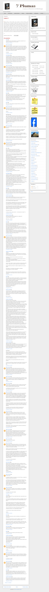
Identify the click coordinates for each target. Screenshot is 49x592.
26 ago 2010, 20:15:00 (9, 559)
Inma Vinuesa (8, 462)
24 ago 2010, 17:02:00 (9, 53)
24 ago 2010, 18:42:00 (9, 146)
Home (5, 13)
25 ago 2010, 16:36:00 (9, 485)
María (7, 39)
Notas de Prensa (33, 168)
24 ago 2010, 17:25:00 (9, 91)
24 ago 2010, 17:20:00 (9, 78)
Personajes (32, 176)
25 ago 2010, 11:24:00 (9, 348)
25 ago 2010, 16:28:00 (9, 460)
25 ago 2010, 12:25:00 (9, 365)
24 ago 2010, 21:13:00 (9, 249)
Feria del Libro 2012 (34, 179)
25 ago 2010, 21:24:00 (9, 524)
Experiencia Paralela (34, 141)
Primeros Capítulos (29, 13)
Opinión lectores (17, 13)
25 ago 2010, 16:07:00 (9, 427)
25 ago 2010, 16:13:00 (9, 441)
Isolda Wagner (8, 55)
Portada (32, 163)
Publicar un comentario (8, 582)
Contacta (41, 13)
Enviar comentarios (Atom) (18, 589)
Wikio (32, 191)
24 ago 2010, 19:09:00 (9, 171)
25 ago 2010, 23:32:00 (9, 529)
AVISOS (32, 171)
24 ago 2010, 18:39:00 (9, 140)
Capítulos (32, 143)
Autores (23, 13)
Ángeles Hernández (9, 251)
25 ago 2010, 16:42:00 (9, 493)
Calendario (32, 173)
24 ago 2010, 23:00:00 (9, 297)
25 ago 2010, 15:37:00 (9, 374)
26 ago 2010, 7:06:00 (9, 543)
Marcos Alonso (8, 44)
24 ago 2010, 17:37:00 (9, 100)
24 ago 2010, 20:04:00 (9, 213)
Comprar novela (33, 174)
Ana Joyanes (41, 70)
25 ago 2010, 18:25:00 (9, 513)
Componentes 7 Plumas (34, 155)
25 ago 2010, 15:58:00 (9, 409)
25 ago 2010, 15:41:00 (9, 381)
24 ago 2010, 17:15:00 (9, 72)
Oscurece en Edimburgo (34, 117)
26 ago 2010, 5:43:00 (9, 533)
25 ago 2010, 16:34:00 (9, 472)
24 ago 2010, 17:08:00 (9, 63)
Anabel (32, 157)
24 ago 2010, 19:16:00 (9, 186)
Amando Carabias (8, 299)
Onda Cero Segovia (41, 73)
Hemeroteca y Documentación (35, 152)
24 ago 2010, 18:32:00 (9, 112)
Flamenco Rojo (8, 289)
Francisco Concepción (34, 144)
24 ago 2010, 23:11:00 (9, 340)
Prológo (32, 181)
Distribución (36, 13)
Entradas (33, 186)
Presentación (10, 13)
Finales (32, 160)
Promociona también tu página (34, 127)
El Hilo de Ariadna (33, 165)
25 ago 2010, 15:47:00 (9, 390)
